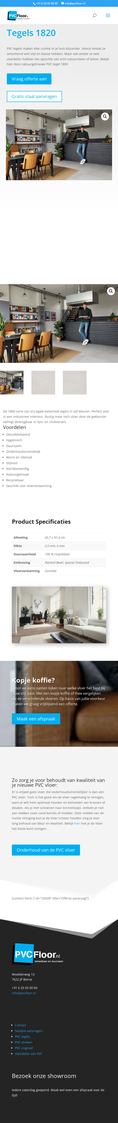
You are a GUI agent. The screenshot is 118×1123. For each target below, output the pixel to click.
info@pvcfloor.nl (24, 993)
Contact (20, 1025)
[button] (105, 116)
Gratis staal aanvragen (34, 96)
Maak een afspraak (36, 719)
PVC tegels (22, 1036)
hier (77, 823)
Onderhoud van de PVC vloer (46, 850)
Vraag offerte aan (29, 79)
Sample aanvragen (28, 1031)
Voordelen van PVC (28, 1054)
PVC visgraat (24, 1048)
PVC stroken (23, 1042)
